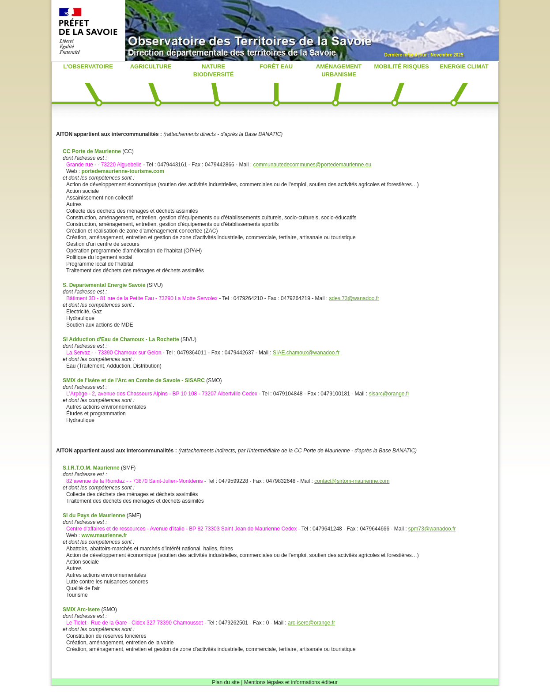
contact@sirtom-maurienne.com (351, 481)
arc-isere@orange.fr (311, 623)
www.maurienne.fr (104, 535)
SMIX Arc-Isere (82, 609)
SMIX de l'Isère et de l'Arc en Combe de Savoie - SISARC (134, 380)
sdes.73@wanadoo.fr (354, 298)
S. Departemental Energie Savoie (105, 285)
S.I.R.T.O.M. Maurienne (92, 468)
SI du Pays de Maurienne (95, 515)
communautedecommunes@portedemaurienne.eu (312, 165)
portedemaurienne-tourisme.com (122, 171)
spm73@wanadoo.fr (432, 529)
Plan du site (226, 682)
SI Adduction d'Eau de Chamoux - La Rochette (122, 339)
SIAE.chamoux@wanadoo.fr (306, 353)
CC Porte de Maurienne (92, 151)
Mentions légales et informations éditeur (291, 682)
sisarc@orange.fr (389, 394)
